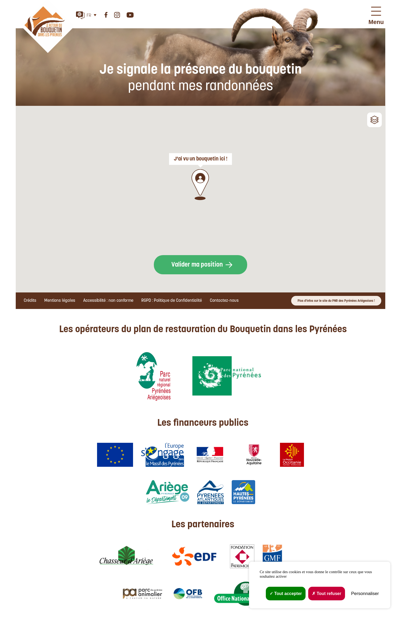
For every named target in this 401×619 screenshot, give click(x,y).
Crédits (30, 301)
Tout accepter (286, 593)
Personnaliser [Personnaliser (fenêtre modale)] (365, 593)
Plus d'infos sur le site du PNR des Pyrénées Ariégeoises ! (336, 301)
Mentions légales (59, 301)
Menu (376, 22)
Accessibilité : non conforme (108, 301)
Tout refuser (326, 593)
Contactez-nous (224, 301)
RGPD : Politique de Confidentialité (171, 301)
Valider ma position (197, 265)
